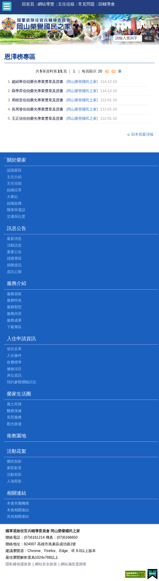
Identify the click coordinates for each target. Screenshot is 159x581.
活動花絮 (16, 451)
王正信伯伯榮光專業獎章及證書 (37, 118)
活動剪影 (14, 474)
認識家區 (14, 170)
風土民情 (14, 404)
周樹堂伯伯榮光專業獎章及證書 (37, 100)
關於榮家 (16, 160)
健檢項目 (14, 369)
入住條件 (14, 355)
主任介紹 (14, 177)
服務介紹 (16, 283)
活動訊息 (14, 245)
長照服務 (14, 417)
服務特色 (14, 300)
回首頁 (28, 4)
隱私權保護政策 (18, 564)
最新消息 (14, 239)
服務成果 (14, 320)
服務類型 (14, 307)
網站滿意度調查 (73, 564)
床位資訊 (14, 375)
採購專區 (14, 258)
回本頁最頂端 (142, 134)
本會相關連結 (18, 510)
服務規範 (14, 294)
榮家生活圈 (19, 393)
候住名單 (14, 349)
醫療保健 (14, 411)
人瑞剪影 (14, 481)
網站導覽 (46, 4)
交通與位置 (16, 216)
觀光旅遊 (14, 424)
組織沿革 (14, 190)
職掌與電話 (16, 210)
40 (107, 71)
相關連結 (16, 493)
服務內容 (14, 314)
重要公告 (14, 252)
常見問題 (86, 4)
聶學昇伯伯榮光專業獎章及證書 (37, 91)
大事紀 (12, 197)
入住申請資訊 (21, 338)
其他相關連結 (18, 516)
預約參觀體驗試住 (21, 382)
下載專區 (14, 327)
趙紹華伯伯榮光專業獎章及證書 (37, 82)
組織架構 (14, 203)
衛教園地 (16, 435)
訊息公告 (16, 228)
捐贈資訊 (14, 265)
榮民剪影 (14, 461)
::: (5, 158)
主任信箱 (66, 4)
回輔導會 (106, 4)
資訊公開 (14, 272)
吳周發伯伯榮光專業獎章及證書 (37, 109)
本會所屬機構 (18, 503)
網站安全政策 (46, 564)
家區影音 (14, 468)
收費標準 (14, 362)
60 (113, 71)
